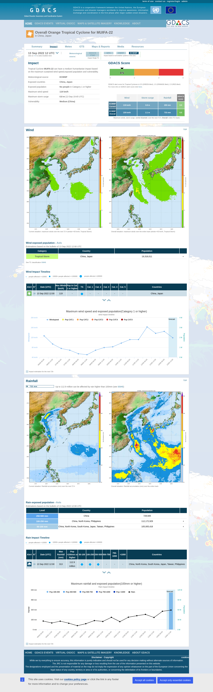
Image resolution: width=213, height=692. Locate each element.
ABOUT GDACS (141, 652)
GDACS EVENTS (44, 23)
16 (34, 293)
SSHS (44, 262)
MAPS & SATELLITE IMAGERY (95, 23)
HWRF (121, 53)
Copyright (109, 657)
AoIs (59, 243)
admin (185, 1)
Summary (37, 46)
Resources (138, 46)
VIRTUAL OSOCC (65, 23)
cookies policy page (75, 679)
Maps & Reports (101, 46)
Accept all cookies (144, 680)
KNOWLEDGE (122, 23)
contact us (160, 1)
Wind (126, 98)
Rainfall (167, 98)
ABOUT (136, 23)
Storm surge (148, 98)
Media (120, 46)
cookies (185, 657)
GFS (108, 53)
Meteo (68, 46)
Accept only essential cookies (175, 680)
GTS (81, 46)
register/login (173, 1)
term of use (148, 1)
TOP (185, 129)
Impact (54, 46)
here (140, 87)
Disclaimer (97, 657)
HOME (28, 23)
